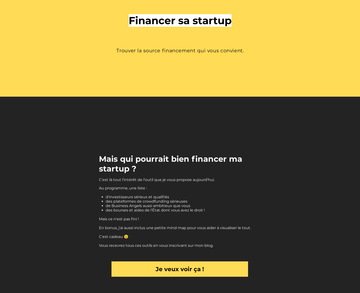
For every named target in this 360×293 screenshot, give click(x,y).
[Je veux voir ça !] (179, 269)
